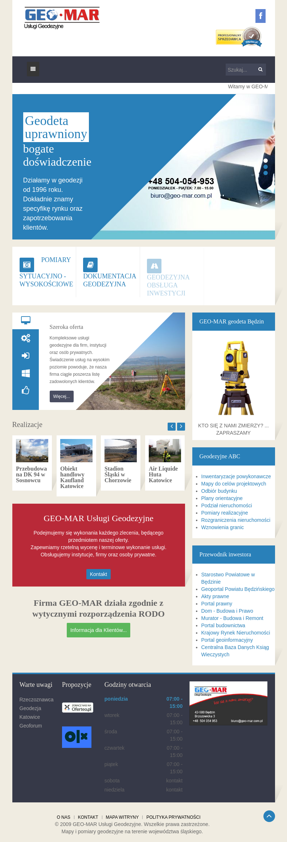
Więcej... (61, 396)
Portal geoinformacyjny (227, 640)
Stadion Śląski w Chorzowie (117, 474)
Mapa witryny (122, 817)
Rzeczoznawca (37, 699)
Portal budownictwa (223, 625)
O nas (63, 817)
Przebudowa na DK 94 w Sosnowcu (31, 474)
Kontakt (98, 574)
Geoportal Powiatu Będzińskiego (238, 589)
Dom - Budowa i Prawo (227, 611)
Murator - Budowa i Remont (232, 618)
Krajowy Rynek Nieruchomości (235, 633)
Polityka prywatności (173, 817)
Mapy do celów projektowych (233, 484)
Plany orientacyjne (222, 498)
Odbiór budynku (219, 491)
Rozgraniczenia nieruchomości (236, 520)
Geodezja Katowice (30, 712)
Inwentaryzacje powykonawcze (236, 476)
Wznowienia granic (222, 527)
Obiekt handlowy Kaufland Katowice (72, 477)
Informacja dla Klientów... (98, 630)
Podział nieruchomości (226, 505)
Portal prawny (217, 604)
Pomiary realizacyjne (224, 513)
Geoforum (31, 726)
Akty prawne (215, 596)
